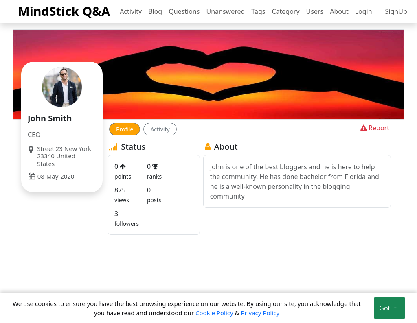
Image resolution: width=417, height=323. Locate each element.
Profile (124, 129)
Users (315, 11)
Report (374, 127)
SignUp (396, 11)
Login (363, 11)
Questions (184, 11)
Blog (155, 11)
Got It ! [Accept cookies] (389, 307)
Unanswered (225, 11)
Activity (131, 11)
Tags (258, 11)
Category (285, 11)
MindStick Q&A (64, 11)
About (339, 11)
